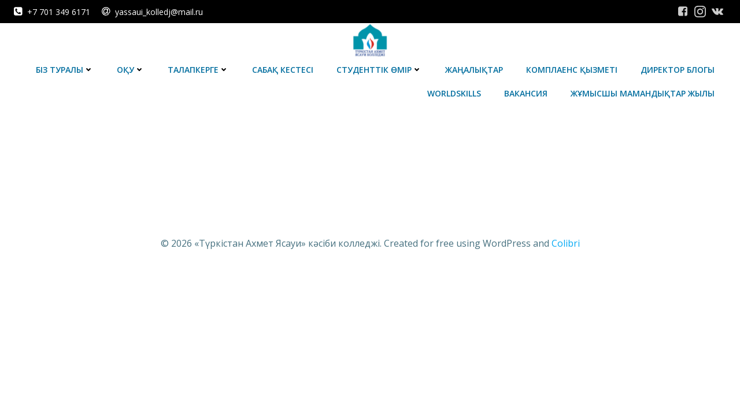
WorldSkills (454, 93)
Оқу (131, 69)
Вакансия (525, 93)
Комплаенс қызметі (571, 69)
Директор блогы (678, 69)
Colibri (566, 243)
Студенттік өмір (379, 69)
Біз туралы (65, 69)
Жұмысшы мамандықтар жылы (643, 93)
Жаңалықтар (474, 69)
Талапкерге (198, 69)
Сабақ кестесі (282, 69)
